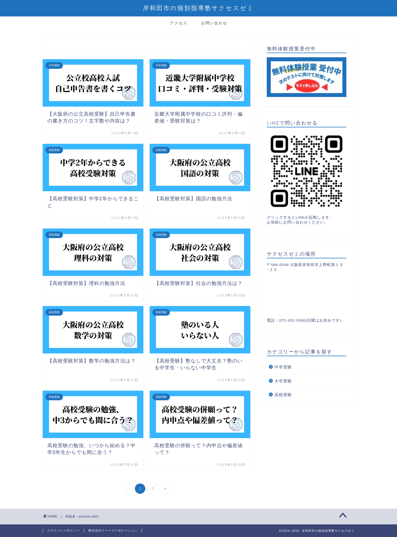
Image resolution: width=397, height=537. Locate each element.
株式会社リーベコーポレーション (113, 530)
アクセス (178, 23)
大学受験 (283, 381)
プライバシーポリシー (63, 530)
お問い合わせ (214, 23)
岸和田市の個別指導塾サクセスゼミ (198, 8)
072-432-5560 (292, 320)
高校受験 (283, 394)
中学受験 (283, 367)
